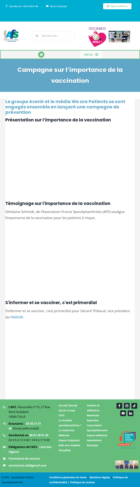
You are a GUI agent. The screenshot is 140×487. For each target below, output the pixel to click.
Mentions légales (99, 477)
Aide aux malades (69, 445)
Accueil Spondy (68, 405)
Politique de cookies (82, 482)
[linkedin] (130, 413)
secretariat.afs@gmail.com (28, 465)
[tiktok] (134, 406)
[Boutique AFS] (119, 32)
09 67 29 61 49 (38, 435)
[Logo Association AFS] (11, 31)
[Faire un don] (97, 27)
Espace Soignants (69, 440)
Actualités (65, 450)
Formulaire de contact (24, 458)
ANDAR (17, 317)
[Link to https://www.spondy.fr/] (41, 54)
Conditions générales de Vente (68, 477)
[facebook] (119, 406)
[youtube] (123, 413)
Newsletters (94, 440)
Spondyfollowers (97, 430)
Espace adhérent (97, 435)
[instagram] (127, 406)
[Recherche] (37, 35)
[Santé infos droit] (127, 432)
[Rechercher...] (53, 35)
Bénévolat (93, 415)
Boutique (92, 445)
